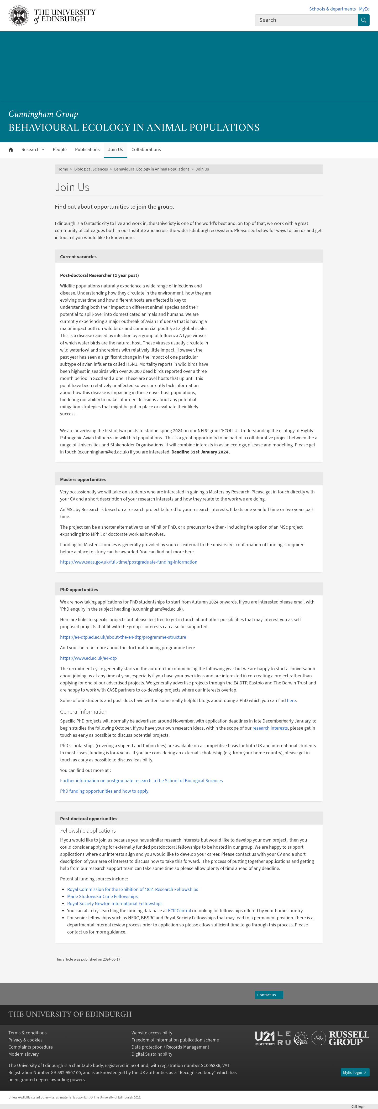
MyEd (364, 9)
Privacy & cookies (25, 1040)
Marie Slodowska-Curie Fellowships (102, 896)
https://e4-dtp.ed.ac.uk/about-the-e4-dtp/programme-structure (123, 637)
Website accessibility (152, 1033)
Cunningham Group (43, 114)
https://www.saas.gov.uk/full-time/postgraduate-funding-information (128, 562)
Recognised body (197, 1072)
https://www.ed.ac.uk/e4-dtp (88, 658)
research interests (270, 728)
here (291, 700)
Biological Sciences (91, 169)
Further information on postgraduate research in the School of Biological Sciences (141, 780)
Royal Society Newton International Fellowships (114, 903)
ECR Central (179, 910)
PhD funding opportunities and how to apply (104, 791)
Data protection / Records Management (170, 1047)
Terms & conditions (27, 1033)
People (60, 149)
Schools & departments (332, 9)
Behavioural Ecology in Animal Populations (152, 169)
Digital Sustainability (152, 1054)
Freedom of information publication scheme (175, 1040)
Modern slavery (23, 1054)
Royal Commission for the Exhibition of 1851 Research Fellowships (132, 889)
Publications (87, 149)
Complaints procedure (30, 1047)
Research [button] (31, 149)
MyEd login (355, 1072)
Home (62, 169)
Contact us (269, 994)
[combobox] (306, 20)
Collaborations (146, 149)
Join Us (115, 149)
